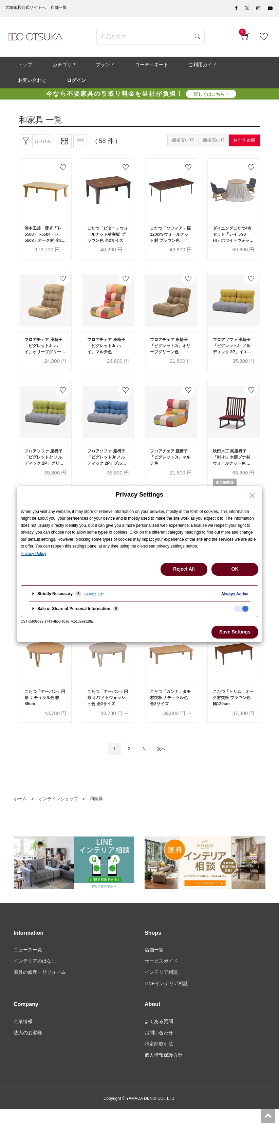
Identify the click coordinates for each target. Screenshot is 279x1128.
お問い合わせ (159, 1051)
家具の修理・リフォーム (40, 989)
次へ (164, 765)
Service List (94, 594)
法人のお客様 (28, 1051)
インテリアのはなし (35, 978)
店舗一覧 (154, 966)
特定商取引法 (159, 1062)
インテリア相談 (161, 989)
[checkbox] (241, 609)
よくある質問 (159, 1039)
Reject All (183, 569)
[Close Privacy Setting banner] (252, 495)
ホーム (21, 815)
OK (235, 569)
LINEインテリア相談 (166, 1001)
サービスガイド (161, 978)
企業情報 (23, 1039)
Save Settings (234, 631)
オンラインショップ (60, 815)
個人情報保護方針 (164, 1074)
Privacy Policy (33, 553)
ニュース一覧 (28, 966)
